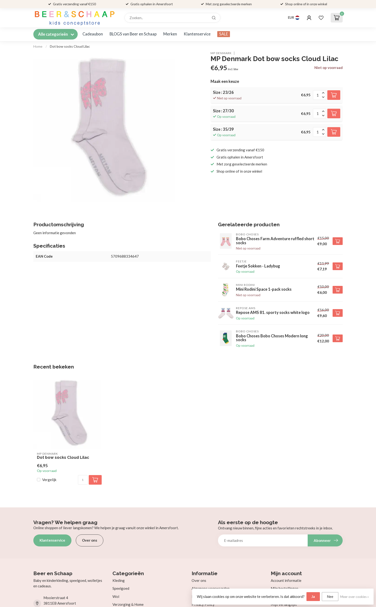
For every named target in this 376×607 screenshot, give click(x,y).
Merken (170, 34)
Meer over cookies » (354, 597)
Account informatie (286, 580)
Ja (313, 596)
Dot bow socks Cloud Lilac (70, 46)
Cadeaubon (92, 34)
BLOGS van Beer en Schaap (133, 34)
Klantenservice (197, 34)
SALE (223, 34)
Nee (330, 596)
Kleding (118, 580)
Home (37, 46)
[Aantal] (83, 480)
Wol (115, 596)
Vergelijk (49, 480)
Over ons (89, 540)
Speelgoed (120, 588)
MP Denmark (221, 53)
